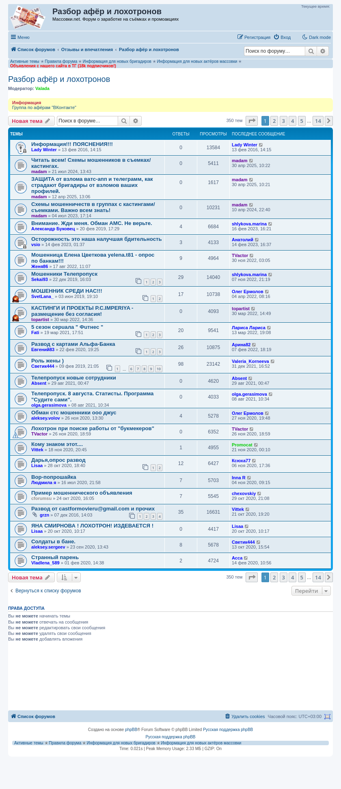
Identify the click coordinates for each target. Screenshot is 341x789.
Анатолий (242, 239)
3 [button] (283, 120)
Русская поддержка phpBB (228, 729)
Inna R (239, 477)
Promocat (242, 444)
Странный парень (55, 557)
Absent (38, 383)
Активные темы (24, 61)
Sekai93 (39, 279)
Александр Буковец (53, 228)
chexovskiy (244, 493)
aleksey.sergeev (48, 547)
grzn (44, 514)
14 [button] (318, 120)
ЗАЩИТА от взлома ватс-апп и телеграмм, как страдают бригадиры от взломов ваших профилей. (92, 185)
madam (39, 171)
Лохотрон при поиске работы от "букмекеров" (92, 428)
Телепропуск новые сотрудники (73, 378)
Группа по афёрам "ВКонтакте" (44, 107)
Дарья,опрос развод (58, 460)
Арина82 (241, 344)
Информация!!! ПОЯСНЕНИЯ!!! (72, 144)
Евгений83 (42, 349)
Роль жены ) (47, 361)
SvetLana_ (42, 296)
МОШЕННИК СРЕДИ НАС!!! (66, 291)
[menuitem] (282, 37)
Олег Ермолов (247, 291)
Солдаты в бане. (53, 541)
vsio (35, 244)
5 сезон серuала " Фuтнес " (67, 327)
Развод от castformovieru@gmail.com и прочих (93, 509)
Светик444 (42, 366)
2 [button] (274, 120)
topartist (40, 319)
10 (159, 368)
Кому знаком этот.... (57, 444)
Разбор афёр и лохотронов (59, 79)
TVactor (240, 255)
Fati (35, 332)
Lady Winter (44, 149)
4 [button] (292, 120)
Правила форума (61, 61)
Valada (42, 88)
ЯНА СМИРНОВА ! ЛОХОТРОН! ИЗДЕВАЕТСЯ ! (92, 526)
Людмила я (43, 482)
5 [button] (301, 120)
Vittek (37, 449)
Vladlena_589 (45, 562)
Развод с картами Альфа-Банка (73, 344)
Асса (237, 557)
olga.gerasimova (49, 405)
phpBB (131, 729)
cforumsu (41, 498)
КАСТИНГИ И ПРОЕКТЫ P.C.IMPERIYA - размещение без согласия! (82, 311)
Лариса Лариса (248, 327)
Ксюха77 (241, 460)
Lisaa (37, 465)
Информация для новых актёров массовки (197, 61)
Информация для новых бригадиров (117, 61)
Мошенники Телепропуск (64, 274)
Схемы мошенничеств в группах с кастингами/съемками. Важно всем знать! (93, 207)
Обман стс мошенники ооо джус (74, 413)
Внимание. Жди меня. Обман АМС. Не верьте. (91, 223)
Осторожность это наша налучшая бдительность (96, 239)
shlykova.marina (249, 223)
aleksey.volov (45, 418)
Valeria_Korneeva (250, 361)
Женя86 (39, 266)
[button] (252, 121)
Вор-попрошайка (53, 477)
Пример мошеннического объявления (81, 493)
